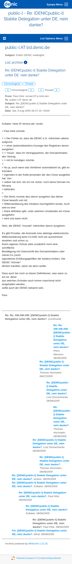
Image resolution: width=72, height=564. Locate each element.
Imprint (43, 558)
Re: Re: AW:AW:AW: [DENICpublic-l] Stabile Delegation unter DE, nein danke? (62, 336)
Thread (29, 83)
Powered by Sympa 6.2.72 (27, 558)
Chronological (12, 83)
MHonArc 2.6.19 (38, 543)
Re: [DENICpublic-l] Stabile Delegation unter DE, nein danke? (55, 365)
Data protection (54, 558)
